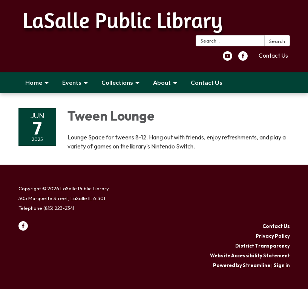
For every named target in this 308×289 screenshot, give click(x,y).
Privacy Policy (273, 236)
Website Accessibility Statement (250, 255)
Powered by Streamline (241, 265)
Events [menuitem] (71, 82)
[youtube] (227, 58)
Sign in (282, 265)
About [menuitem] (162, 82)
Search (277, 41)
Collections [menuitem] (117, 82)
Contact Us (273, 55)
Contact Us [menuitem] (206, 82)
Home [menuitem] (33, 82)
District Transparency (262, 246)
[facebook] (243, 58)
